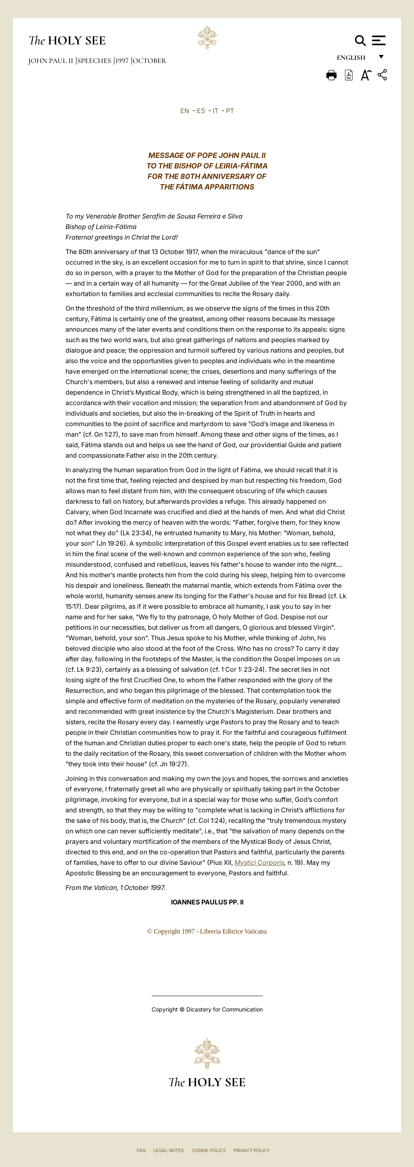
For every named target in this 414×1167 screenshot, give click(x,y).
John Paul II (51, 60)
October (149, 60)
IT (215, 111)
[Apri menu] (378, 40)
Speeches (95, 60)
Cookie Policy (209, 1150)
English (355, 59)
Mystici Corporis (259, 862)
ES (201, 111)
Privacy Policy (252, 1150)
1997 (122, 60)
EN (184, 111)
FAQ (141, 1150)
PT (230, 111)
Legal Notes (169, 1150)
